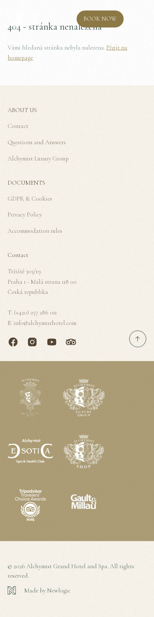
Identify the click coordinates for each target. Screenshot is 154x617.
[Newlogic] (77, 590)
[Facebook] (13, 342)
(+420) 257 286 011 (35, 312)
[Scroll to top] (137, 339)
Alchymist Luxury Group (38, 158)
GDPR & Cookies (30, 198)
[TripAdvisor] (70, 342)
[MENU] (137, 19)
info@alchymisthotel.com (44, 323)
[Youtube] (51, 342)
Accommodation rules (35, 231)
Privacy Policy (25, 214)
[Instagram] (32, 342)
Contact (18, 126)
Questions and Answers (37, 142)
